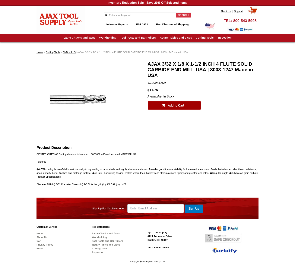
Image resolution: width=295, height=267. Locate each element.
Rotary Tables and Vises (176, 37)
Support (238, 11)
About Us (225, 11)
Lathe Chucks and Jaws (79, 37)
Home (39, 52)
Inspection (224, 37)
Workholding (107, 37)
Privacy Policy (44, 244)
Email (39, 248)
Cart (38, 241)
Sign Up (193, 208)
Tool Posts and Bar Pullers (138, 37)
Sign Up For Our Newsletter (108, 208)
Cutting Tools (205, 37)
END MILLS (69, 52)
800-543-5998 (245, 21)
